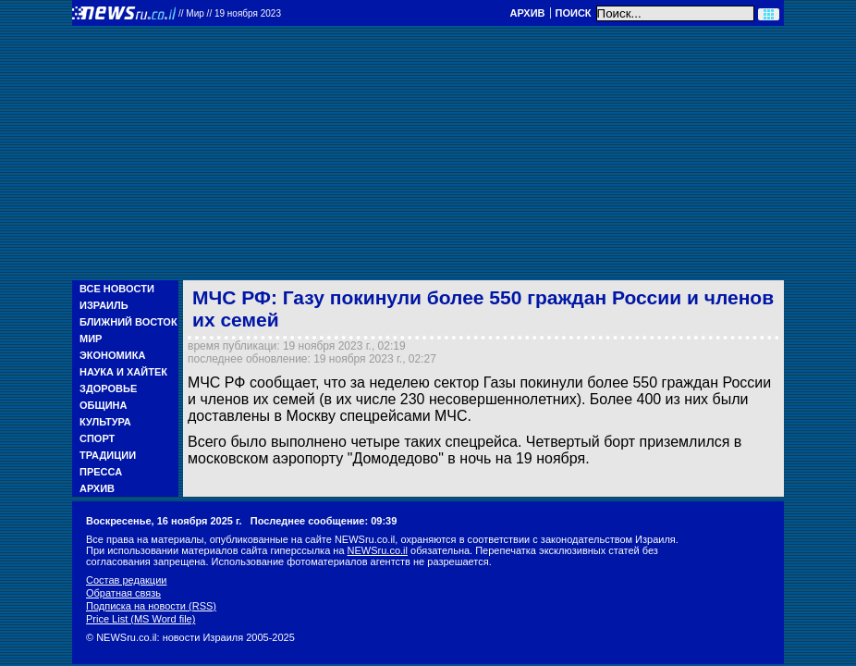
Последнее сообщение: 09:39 (324, 520)
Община (103, 405)
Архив (526, 12)
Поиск (574, 12)
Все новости (116, 288)
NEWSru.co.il (378, 550)
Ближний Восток (128, 321)
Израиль (103, 305)
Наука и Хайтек (123, 371)
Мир (90, 338)
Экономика (112, 355)
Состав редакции (126, 580)
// (229, 13)
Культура (105, 421)
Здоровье (108, 388)
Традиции (107, 455)
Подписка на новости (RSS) (151, 605)
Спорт (97, 438)
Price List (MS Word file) (140, 618)
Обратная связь (123, 592)
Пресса (100, 471)
